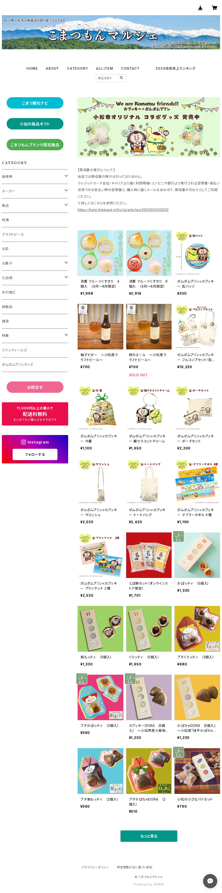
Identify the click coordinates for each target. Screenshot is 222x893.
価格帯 (7, 176)
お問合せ (35, 387)
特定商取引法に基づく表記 (134, 867)
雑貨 (5, 321)
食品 (5, 205)
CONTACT (130, 68)
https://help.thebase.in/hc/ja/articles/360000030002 (123, 210)
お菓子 (7, 263)
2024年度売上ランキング (175, 68)
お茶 (5, 249)
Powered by (149, 884)
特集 (5, 336)
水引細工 (9, 292)
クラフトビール (13, 234)
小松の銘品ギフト (35, 124)
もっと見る (148, 836)
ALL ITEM (104, 68)
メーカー (8, 191)
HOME (32, 68)
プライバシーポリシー (95, 867)
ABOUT (52, 68)
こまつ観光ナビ (35, 103)
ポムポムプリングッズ (17, 364)
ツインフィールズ (14, 350)
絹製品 (7, 307)
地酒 (5, 220)
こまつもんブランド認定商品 (35, 144)
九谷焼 (7, 278)
